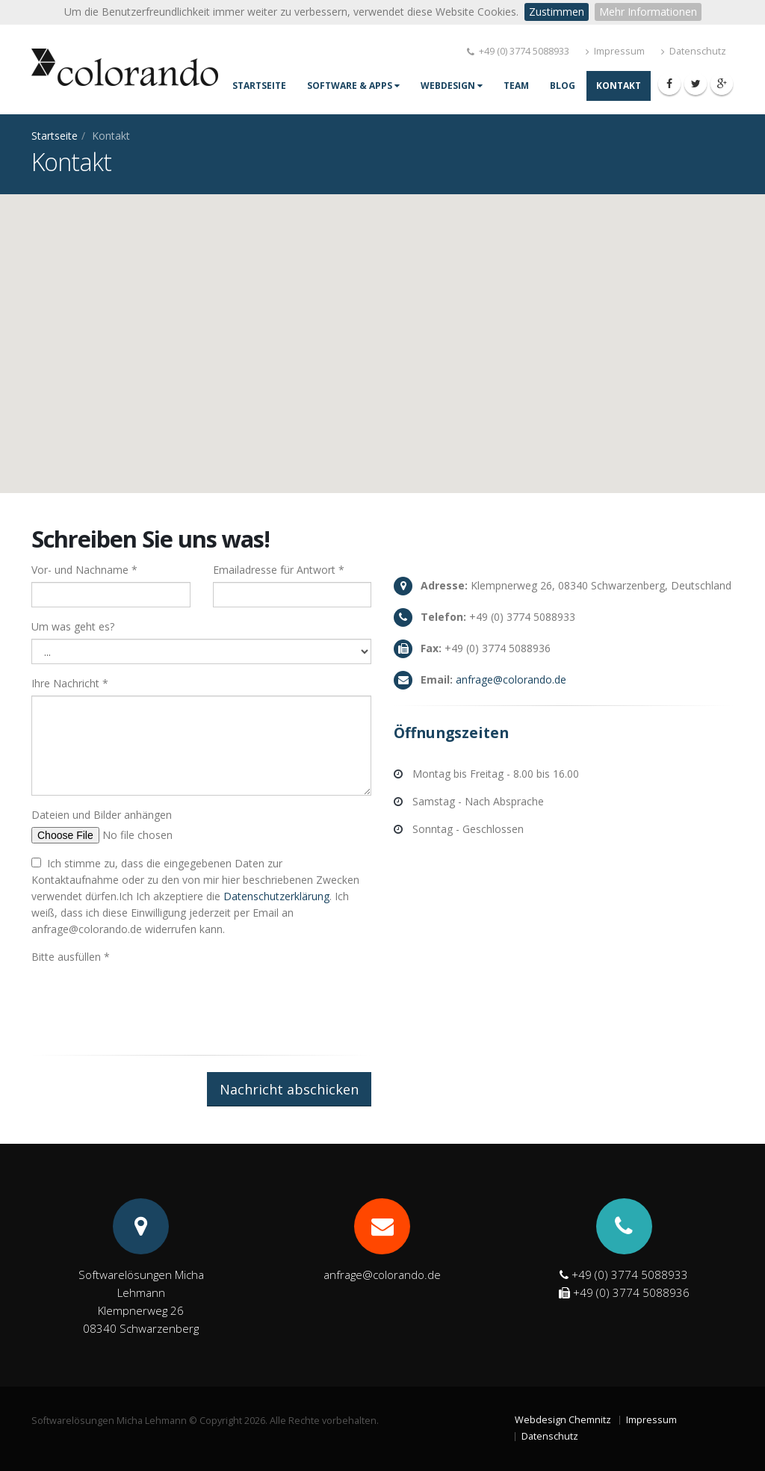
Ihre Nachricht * (69, 683)
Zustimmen (556, 11)
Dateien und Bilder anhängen (101, 815)
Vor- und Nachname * (84, 570)
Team (516, 85)
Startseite (259, 85)
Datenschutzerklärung (276, 896)
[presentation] (144, 998)
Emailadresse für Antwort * (278, 570)
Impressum (615, 51)
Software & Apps (353, 85)
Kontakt (618, 85)
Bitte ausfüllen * (70, 957)
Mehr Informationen (648, 11)
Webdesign (452, 85)
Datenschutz (693, 51)
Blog (562, 85)
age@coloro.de (511, 679)
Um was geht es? (72, 626)
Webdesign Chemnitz (563, 1419)
